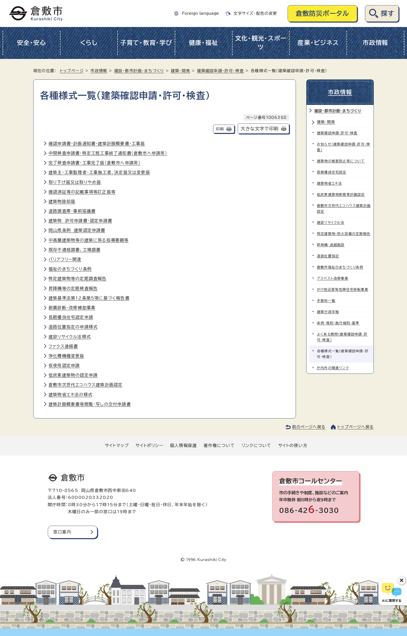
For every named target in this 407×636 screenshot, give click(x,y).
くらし (89, 43)
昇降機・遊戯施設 (331, 245)
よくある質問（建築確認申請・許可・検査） (342, 337)
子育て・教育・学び (146, 43)
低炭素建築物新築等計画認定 (341, 194)
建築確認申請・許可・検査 (220, 71)
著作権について (219, 445)
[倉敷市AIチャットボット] (391, 592)
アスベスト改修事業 (332, 278)
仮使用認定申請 (64, 365)
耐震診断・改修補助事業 (72, 308)
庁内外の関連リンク (333, 368)
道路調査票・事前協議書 (72, 211)
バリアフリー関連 (65, 259)
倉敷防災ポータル (322, 13)
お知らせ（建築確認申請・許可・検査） (343, 147)
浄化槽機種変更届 (66, 356)
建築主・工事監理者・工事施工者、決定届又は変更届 (99, 172)
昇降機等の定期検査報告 (73, 288)
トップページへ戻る (355, 427)
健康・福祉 (203, 43)
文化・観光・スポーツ (261, 42)
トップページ (72, 71)
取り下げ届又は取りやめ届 (75, 182)
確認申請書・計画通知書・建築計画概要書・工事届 (97, 143)
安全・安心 (31, 43)
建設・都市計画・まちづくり (139, 71)
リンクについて (256, 445)
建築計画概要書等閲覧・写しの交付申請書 (90, 404)
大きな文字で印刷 (260, 128)
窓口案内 (62, 532)
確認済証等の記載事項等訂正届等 (82, 192)
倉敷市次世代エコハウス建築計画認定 (86, 385)
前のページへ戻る (308, 427)
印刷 (220, 129)
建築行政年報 (328, 312)
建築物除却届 (62, 201)
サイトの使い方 (292, 445)
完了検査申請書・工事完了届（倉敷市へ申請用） (94, 163)
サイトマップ (117, 445)
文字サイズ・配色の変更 (255, 13)
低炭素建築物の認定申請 (73, 375)
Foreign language (200, 13)
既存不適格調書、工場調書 (74, 250)
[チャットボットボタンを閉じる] (401, 580)
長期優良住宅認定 (332, 172)
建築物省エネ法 (329, 183)
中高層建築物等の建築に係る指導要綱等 (89, 240)
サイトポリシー (149, 445)
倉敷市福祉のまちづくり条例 (340, 267)
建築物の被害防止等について (341, 161)
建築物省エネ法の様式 (70, 395)
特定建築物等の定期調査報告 (78, 278)
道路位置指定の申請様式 (73, 327)
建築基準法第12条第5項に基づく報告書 (89, 298)
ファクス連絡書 (63, 346)
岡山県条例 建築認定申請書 (77, 230)
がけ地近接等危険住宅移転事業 (342, 289)
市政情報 (375, 43)
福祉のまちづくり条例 (70, 269)
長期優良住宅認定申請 (71, 317)
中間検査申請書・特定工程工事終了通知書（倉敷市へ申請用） (108, 153)
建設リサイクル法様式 (70, 337)
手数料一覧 (326, 300)
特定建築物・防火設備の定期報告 (343, 233)
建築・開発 (180, 71)
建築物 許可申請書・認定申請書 (80, 221)
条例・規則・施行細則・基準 (338, 323)
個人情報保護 (183, 445)
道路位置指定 (328, 256)
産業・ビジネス (318, 43)
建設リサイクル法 (330, 222)
